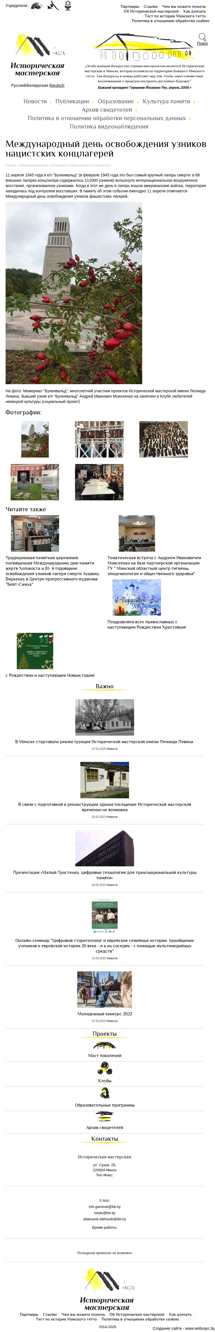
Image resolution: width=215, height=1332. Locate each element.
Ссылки (151, 6)
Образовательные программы (105, 1105)
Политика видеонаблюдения (109, 126)
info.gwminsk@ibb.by (105, 1207)
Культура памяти (166, 101)
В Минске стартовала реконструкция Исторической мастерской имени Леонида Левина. (104, 742)
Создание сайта (167, 1328)
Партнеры (130, 6)
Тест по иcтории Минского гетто (175, 16)
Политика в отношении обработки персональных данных (107, 118)
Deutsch (57, 85)
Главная (11, 165)
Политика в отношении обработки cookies (170, 21)
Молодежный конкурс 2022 (105, 1014)
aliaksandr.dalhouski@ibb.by (104, 1219)
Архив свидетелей (107, 110)
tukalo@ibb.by (104, 1213)
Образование (116, 101)
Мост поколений (104, 1055)
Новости (35, 101)
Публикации (72, 101)
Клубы (104, 1081)
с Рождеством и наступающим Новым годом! (50, 675)
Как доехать (194, 11)
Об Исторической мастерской (151, 11)
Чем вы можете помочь (184, 6)
